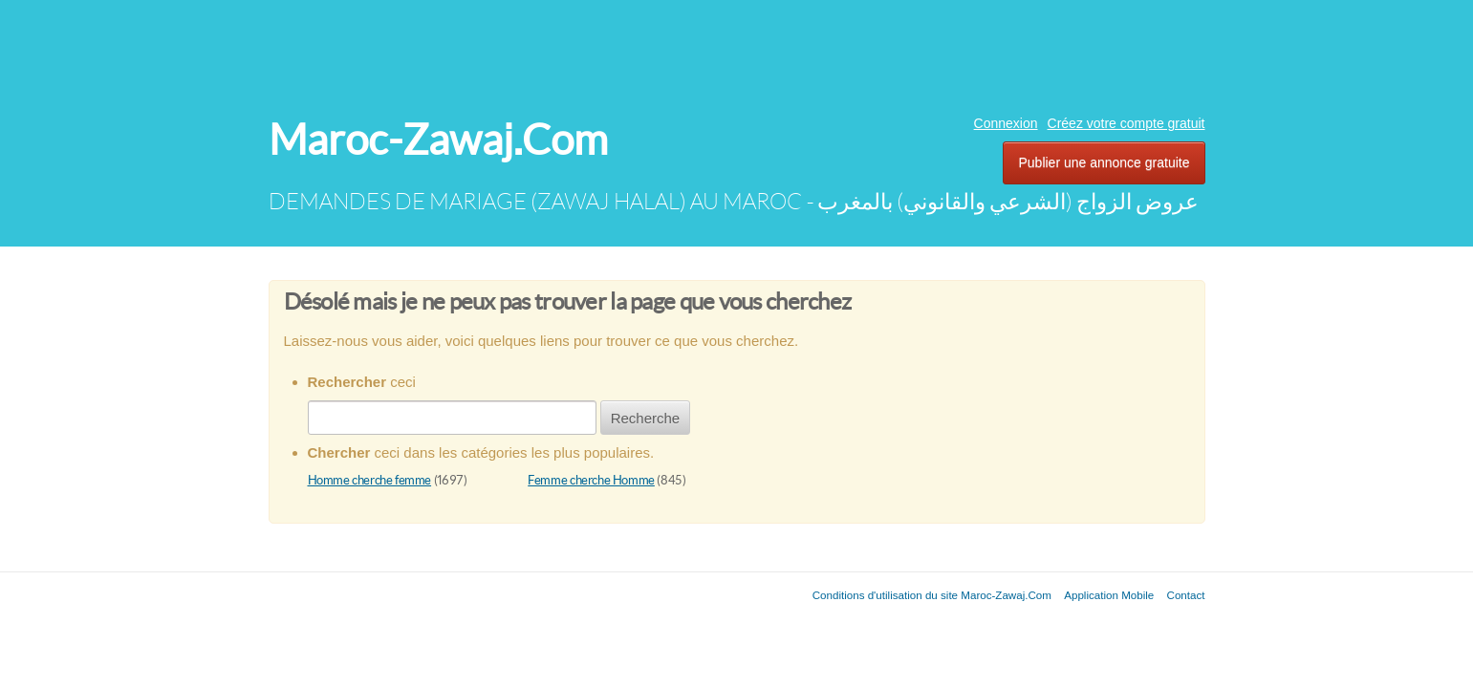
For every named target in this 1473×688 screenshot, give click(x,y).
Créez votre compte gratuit (1126, 123)
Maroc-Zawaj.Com (438, 140)
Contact (1186, 595)
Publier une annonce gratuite (1103, 162)
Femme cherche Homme (591, 480)
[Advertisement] (737, 53)
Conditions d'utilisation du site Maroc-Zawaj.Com (931, 595)
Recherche (646, 418)
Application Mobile (1109, 595)
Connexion (1006, 123)
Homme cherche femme (370, 480)
